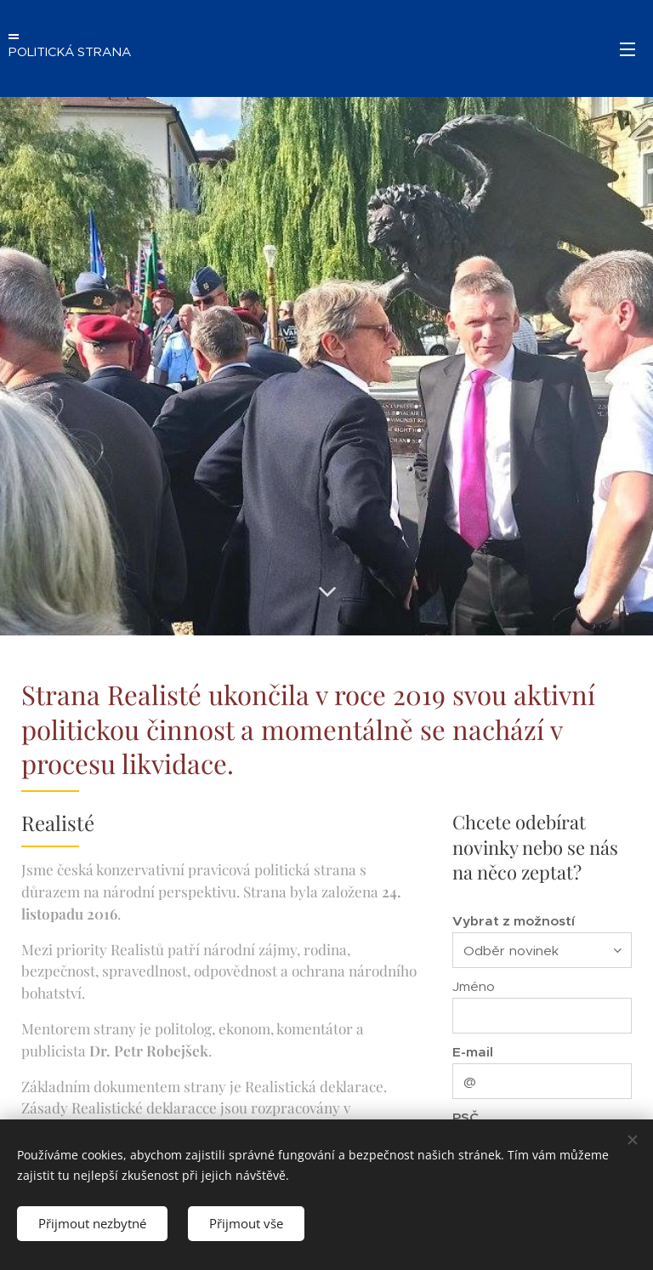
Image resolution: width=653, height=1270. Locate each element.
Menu (627, 49)
